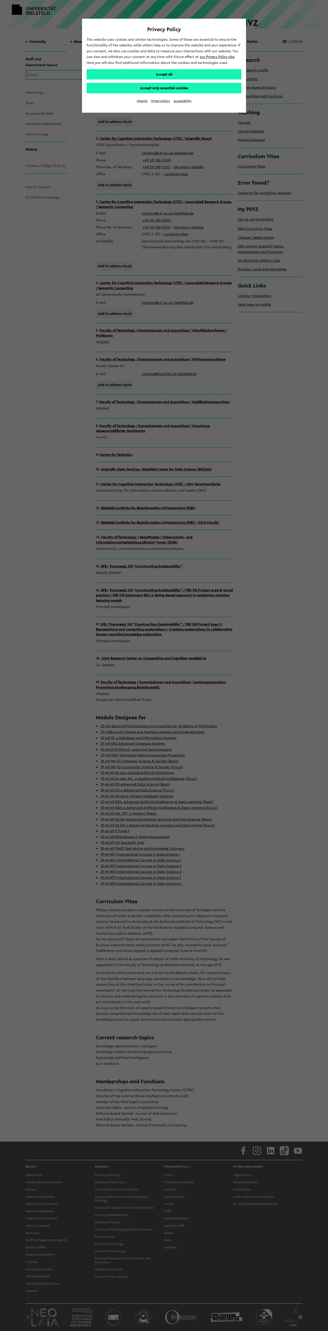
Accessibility (182, 101)
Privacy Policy (160, 101)
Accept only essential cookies (164, 87)
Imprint (142, 101)
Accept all (164, 74)
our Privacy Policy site (217, 56)
